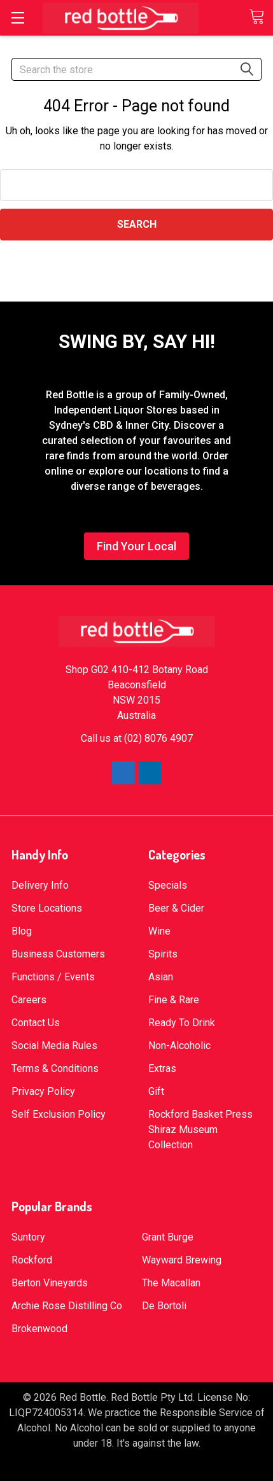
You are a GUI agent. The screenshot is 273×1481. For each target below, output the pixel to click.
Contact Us (35, 1023)
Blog (21, 931)
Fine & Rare (173, 1000)
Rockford (31, 1260)
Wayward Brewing (181, 1260)
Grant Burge (167, 1237)
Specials (167, 885)
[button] (136, 549)
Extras (162, 1068)
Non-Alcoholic (179, 1045)
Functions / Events (53, 977)
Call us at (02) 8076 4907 (137, 738)
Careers (28, 1000)
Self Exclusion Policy (58, 1114)
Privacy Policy (43, 1091)
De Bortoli (164, 1306)
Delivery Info (40, 885)
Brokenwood (39, 1329)
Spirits (163, 954)
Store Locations (46, 908)
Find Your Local (136, 546)
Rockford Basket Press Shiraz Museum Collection (200, 1129)
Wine (159, 931)
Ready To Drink (181, 1023)
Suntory (28, 1237)
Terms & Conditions (55, 1068)
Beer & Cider (176, 908)
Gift (156, 1091)
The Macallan (171, 1283)
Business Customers (58, 954)
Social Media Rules (54, 1045)
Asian (160, 977)
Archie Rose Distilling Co (66, 1306)
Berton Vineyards (49, 1283)
